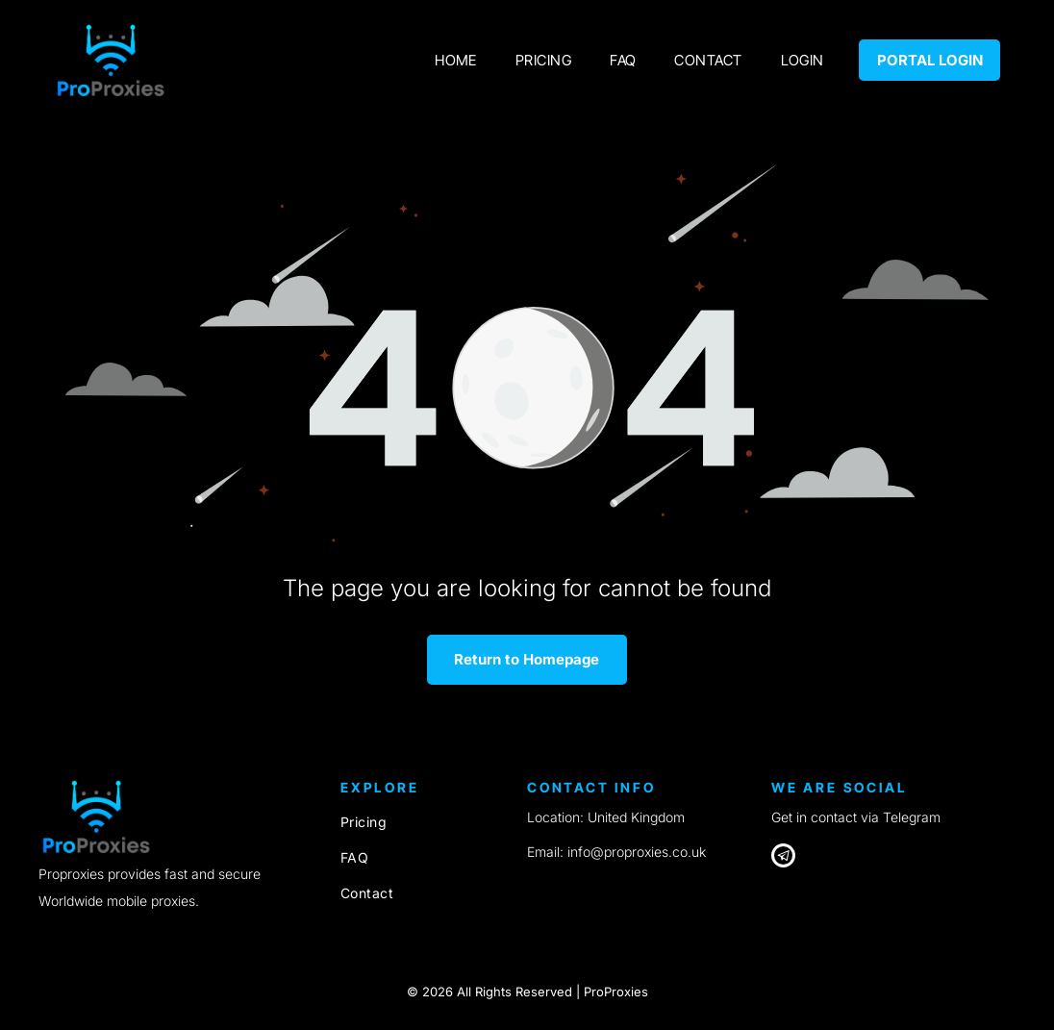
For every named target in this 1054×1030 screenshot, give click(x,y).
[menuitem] (455, 60)
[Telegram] (783, 857)
